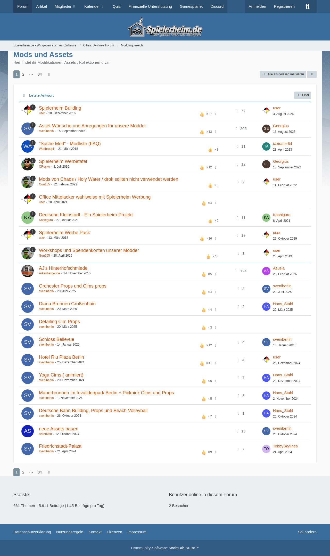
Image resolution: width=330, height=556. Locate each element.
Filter (302, 95)
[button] (312, 74)
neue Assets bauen (58, 428)
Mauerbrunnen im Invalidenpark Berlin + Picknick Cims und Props (106, 392)
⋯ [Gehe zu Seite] (31, 74)
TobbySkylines (285, 446)
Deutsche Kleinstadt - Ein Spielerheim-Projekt (86, 214)
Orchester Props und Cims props (72, 286)
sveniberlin (46, 131)
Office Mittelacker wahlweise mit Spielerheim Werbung (95, 197)
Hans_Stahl (283, 303)
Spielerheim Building (60, 108)
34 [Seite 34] (40, 74)
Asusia (279, 268)
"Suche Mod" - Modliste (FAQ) (70, 143)
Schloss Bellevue (56, 339)
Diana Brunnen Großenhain (67, 303)
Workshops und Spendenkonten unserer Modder (89, 250)
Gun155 (44, 184)
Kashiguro (46, 220)
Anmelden (257, 6)
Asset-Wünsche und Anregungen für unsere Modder (92, 125)
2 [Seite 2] (23, 74)
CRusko (44, 166)
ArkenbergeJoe (49, 273)
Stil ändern (307, 532)
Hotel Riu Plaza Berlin (61, 357)
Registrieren (284, 6)
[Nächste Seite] (49, 74)
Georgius (281, 126)
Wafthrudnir (47, 149)
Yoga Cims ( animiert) (61, 375)
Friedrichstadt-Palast (60, 446)
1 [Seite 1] (16, 74)
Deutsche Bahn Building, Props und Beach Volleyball (93, 410)
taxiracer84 (282, 143)
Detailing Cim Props (59, 321)
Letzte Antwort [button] (41, 95)
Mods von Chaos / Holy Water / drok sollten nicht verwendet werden (108, 179)
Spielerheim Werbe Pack (64, 232)
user (42, 113)
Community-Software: (165, 548)
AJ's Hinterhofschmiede (63, 268)
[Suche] (308, 6)
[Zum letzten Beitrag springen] (266, 111)
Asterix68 (45, 434)
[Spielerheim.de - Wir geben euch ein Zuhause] (165, 26)
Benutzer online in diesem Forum (203, 494)
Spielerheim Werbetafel (63, 161)
